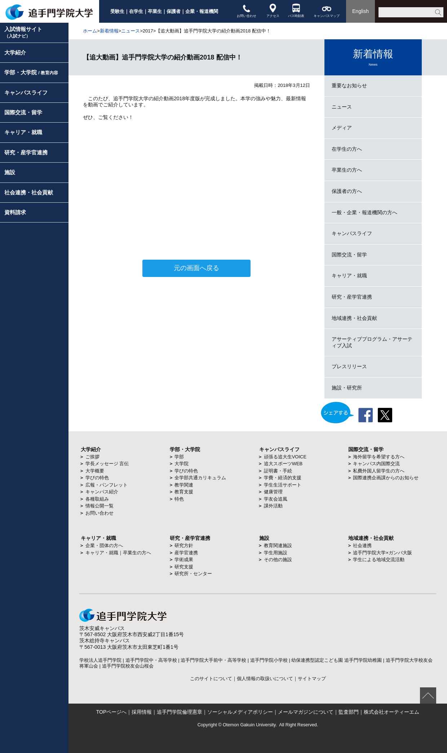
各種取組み (97, 499)
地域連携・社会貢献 (354, 318)
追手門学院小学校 (269, 660)
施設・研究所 (347, 388)
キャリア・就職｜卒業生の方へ (118, 552)
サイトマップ (312, 678)
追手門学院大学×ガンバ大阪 (382, 552)
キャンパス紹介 (101, 491)
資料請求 (15, 212)
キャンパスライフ (26, 92)
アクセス (272, 11)
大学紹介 (15, 52)
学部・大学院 (31, 72)
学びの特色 (97, 477)
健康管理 (273, 491)
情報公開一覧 (99, 505)
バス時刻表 (296, 11)
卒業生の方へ (347, 170)
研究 (175, 538)
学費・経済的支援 (282, 477)
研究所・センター (193, 573)
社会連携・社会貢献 (28, 192)
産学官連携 (186, 552)
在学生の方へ (347, 149)
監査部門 (348, 712)
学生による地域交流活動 (378, 559)
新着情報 (109, 31)
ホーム (90, 31)
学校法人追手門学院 (100, 660)
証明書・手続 (278, 471)
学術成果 (183, 559)
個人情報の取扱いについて (265, 678)
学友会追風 (275, 499)
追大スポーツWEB (283, 463)
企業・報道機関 (201, 11)
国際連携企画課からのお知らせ (386, 477)
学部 (179, 456)
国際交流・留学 (23, 112)
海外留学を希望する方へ (378, 456)
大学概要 (94, 471)
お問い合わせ (246, 11)
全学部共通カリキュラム (200, 477)
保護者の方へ (347, 191)
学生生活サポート (282, 485)
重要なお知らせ (349, 85)
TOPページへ (111, 712)
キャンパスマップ (327, 11)
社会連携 (362, 545)
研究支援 (183, 566)
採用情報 (142, 712)
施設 (9, 172)
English (360, 11)
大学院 (181, 463)
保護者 (174, 11)
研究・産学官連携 (26, 152)
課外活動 (273, 505)
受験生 (117, 11)
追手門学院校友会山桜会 (128, 666)
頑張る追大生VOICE (285, 456)
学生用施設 (275, 552)
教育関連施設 (278, 545)
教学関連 (183, 485)
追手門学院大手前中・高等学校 (213, 660)
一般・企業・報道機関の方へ (364, 212)
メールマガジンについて (305, 712)
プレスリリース (349, 366)
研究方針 (183, 545)
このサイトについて (211, 678)
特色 (179, 499)
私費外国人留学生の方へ (378, 471)
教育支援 (183, 491)
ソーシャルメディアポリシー (240, 712)
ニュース (130, 31)
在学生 (136, 11)
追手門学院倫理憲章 (179, 712)
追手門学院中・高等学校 (151, 660)
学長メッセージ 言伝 (107, 463)
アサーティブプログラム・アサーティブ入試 (372, 342)
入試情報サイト (23, 32)
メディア (342, 128)
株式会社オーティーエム (391, 712)
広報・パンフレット (106, 485)
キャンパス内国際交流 (376, 463)
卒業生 (155, 11)
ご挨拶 (92, 456)
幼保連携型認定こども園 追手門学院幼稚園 (336, 660)
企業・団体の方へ (104, 545)
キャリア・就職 (23, 132)
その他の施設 (278, 559)
